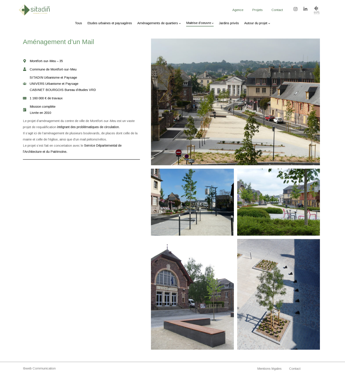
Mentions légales (269, 368)
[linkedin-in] (306, 9)
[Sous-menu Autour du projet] (269, 23)
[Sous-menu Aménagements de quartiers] (180, 23)
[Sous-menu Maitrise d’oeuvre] (213, 23)
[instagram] (297, 9)
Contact (295, 368)
